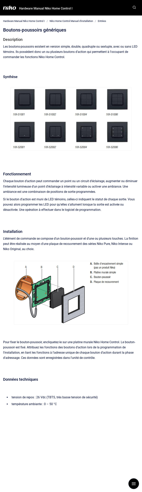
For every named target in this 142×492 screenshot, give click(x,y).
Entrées (102, 21)
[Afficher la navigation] (133, 483)
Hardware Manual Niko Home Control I (46, 8)
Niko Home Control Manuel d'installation (71, 21)
